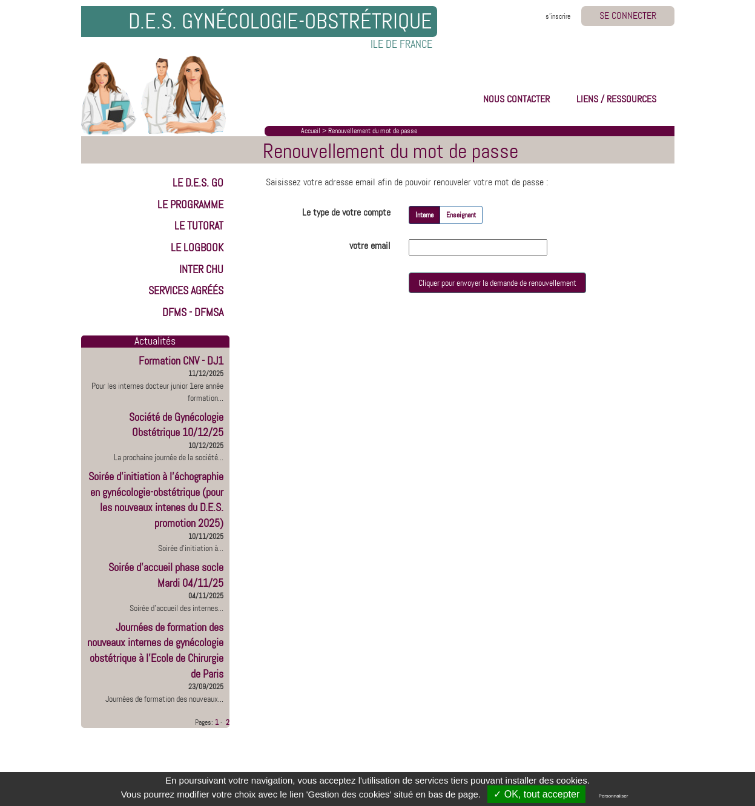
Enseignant (461, 215)
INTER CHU (201, 269)
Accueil (310, 131)
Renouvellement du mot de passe (372, 131)
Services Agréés (185, 290)
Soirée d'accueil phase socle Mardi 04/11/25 (165, 575)
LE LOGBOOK (197, 247)
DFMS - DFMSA (192, 312)
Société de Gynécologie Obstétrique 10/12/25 (176, 425)
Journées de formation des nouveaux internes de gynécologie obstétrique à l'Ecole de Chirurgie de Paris (155, 650)
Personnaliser (613, 796)
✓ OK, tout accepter (536, 794)
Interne (424, 215)
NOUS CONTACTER (516, 99)
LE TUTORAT (198, 226)
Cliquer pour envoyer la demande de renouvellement (497, 282)
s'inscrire (558, 16)
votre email (370, 245)
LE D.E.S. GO (198, 183)
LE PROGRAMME (190, 204)
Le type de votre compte (346, 212)
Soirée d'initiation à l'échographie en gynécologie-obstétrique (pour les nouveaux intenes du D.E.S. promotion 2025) (155, 499)
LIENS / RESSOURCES (616, 99)
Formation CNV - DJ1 (181, 361)
